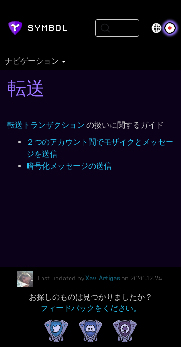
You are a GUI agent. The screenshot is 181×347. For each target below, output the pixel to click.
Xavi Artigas (102, 278)
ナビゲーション (35, 61)
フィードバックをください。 (91, 308)
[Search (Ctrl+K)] (117, 28)
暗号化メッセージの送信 (69, 166)
